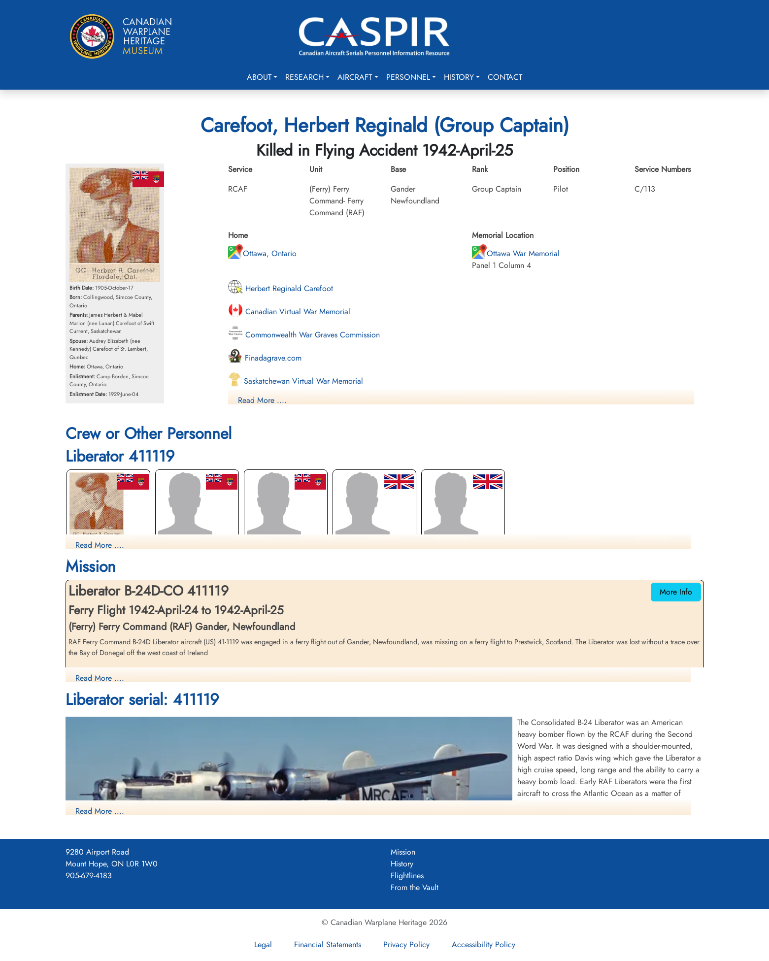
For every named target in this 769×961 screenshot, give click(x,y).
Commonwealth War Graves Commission (304, 334)
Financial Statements (327, 944)
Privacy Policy (406, 944)
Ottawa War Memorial (516, 253)
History (459, 77)
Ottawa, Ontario (262, 253)
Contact (505, 77)
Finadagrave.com (264, 358)
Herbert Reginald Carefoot (280, 288)
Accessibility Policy (483, 944)
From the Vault (414, 887)
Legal (263, 944)
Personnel (408, 77)
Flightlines (407, 875)
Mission (403, 852)
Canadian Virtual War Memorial (289, 311)
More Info (676, 591)
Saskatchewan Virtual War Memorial (295, 381)
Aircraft (354, 77)
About (259, 77)
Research (304, 77)
